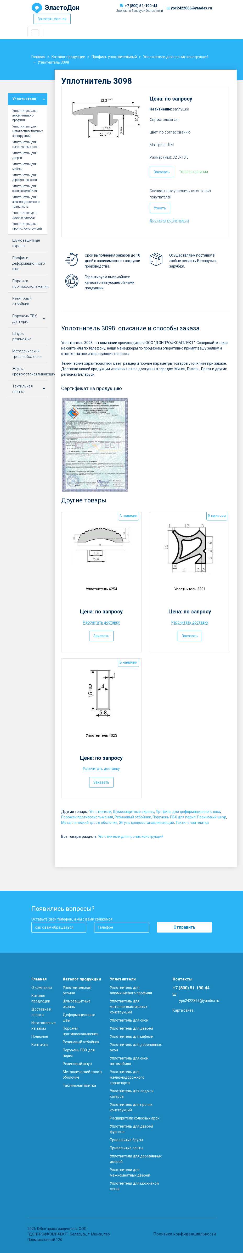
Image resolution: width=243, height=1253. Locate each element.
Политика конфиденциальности (184, 1234)
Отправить (184, 927)
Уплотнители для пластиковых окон (25, 144)
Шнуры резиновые (21, 336)
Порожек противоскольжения (87, 817)
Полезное (39, 1036)
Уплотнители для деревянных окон (24, 177)
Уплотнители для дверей (24, 155)
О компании (41, 987)
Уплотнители (100, 812)
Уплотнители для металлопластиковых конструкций (27, 131)
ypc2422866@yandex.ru (191, 8)
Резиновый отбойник (133, 817)
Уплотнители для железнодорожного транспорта (25, 201)
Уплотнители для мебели (24, 166)
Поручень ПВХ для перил (174, 817)
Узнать (160, 208)
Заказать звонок (52, 19)
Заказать (162, 172)
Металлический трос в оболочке (89, 822)
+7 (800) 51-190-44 (141, 6)
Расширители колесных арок (134, 1118)
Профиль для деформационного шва (188, 812)
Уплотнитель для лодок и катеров (24, 215)
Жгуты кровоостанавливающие (146, 822)
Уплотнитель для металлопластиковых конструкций (128, 1006)
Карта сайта (183, 1010)
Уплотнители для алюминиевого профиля (24, 115)
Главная (39, 979)
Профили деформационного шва (28, 263)
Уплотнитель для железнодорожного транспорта (127, 1077)
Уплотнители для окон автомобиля (24, 188)
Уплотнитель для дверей (131, 1028)
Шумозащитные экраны (133, 812)
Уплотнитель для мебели (131, 1036)
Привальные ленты (126, 1148)
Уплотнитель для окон (129, 1020)
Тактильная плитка (192, 822)
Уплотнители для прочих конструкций (130, 836)
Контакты (39, 1045)
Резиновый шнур (211, 817)
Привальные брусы (126, 1140)
